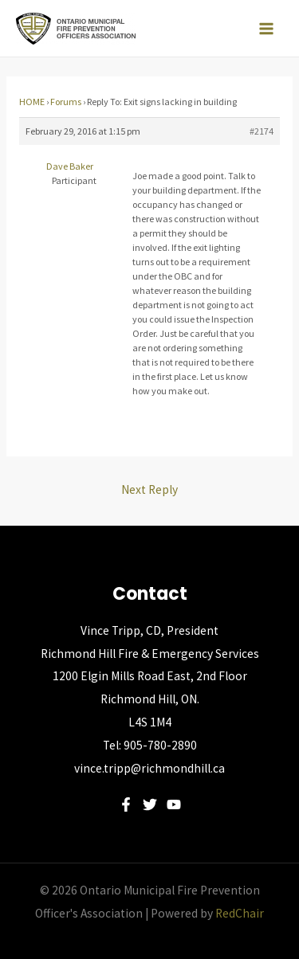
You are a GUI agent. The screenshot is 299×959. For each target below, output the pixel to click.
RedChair (239, 913)
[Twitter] (150, 804)
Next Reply (149, 489)
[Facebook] (126, 804)
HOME (32, 102)
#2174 (261, 131)
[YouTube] (174, 804)
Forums (65, 102)
